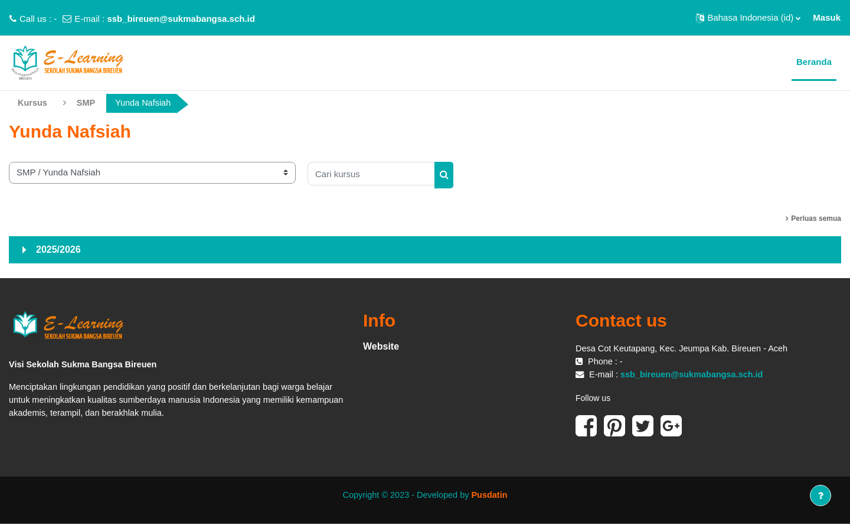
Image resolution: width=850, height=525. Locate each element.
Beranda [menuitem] (814, 62)
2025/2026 (58, 249)
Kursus (33, 103)
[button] (748, 17)
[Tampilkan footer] (820, 495)
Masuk (827, 17)
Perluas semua (816, 218)
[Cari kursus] (371, 174)
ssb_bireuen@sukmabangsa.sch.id (181, 19)
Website (381, 346)
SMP (87, 103)
